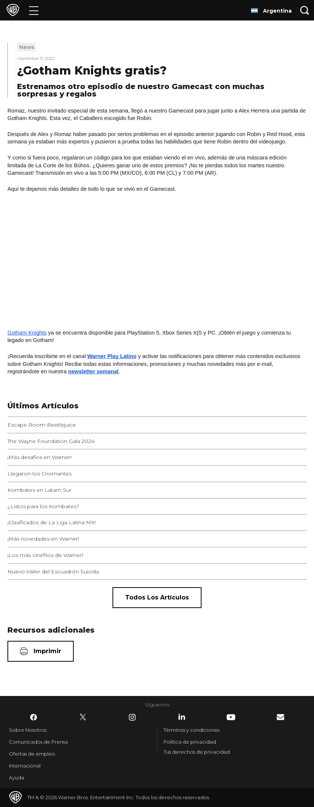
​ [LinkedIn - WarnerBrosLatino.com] (181, 716)
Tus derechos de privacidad (197, 752)
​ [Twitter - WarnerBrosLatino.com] (83, 717)
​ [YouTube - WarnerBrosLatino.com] (230, 717)
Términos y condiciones (191, 730)
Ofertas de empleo (32, 754)
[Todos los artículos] (157, 597)
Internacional (25, 766)
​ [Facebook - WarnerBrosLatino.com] (33, 717)
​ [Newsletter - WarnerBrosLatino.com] (280, 717)
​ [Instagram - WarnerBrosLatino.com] (132, 717)
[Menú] (33, 10)
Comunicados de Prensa (38, 742)
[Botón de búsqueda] (304, 10)
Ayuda (16, 778)
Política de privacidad (190, 742)
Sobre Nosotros (28, 730)
